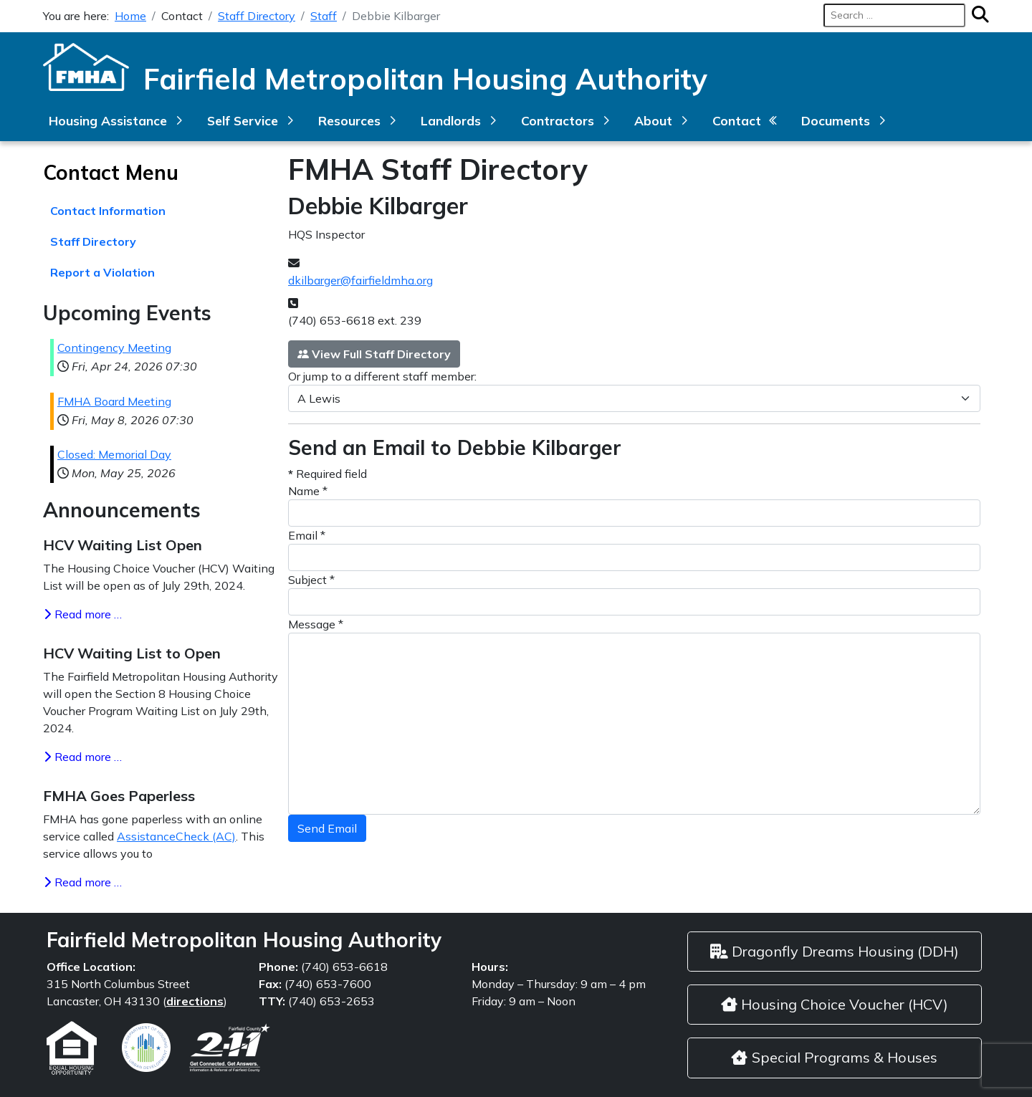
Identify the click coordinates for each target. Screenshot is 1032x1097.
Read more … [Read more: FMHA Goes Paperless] (82, 882)
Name (308, 491)
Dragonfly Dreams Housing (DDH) (834, 951)
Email (306, 535)
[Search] (977, 15)
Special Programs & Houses (834, 1057)
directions (195, 1001)
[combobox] (894, 15)
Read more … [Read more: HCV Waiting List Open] (82, 614)
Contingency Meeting (114, 347)
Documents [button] (835, 120)
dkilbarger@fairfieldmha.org (360, 280)
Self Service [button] (242, 120)
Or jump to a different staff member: (382, 376)
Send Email (327, 828)
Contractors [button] (557, 120)
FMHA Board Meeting (114, 401)
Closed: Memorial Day (114, 454)
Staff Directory (93, 241)
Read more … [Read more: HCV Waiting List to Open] (82, 756)
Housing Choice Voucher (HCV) (834, 1004)
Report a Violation (102, 272)
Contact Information (108, 210)
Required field (327, 473)
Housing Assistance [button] (108, 120)
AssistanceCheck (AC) (176, 836)
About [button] (653, 120)
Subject (311, 580)
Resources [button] (349, 120)
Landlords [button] (451, 120)
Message (315, 624)
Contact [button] (736, 120)
